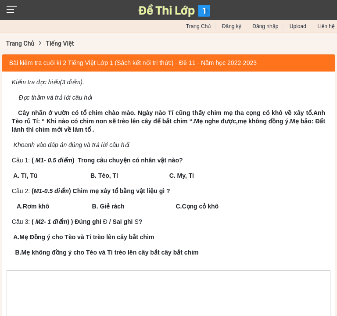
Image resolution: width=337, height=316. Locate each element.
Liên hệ (326, 26)
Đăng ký (231, 26)
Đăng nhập (265, 26)
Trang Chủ (198, 26)
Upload (298, 26)
